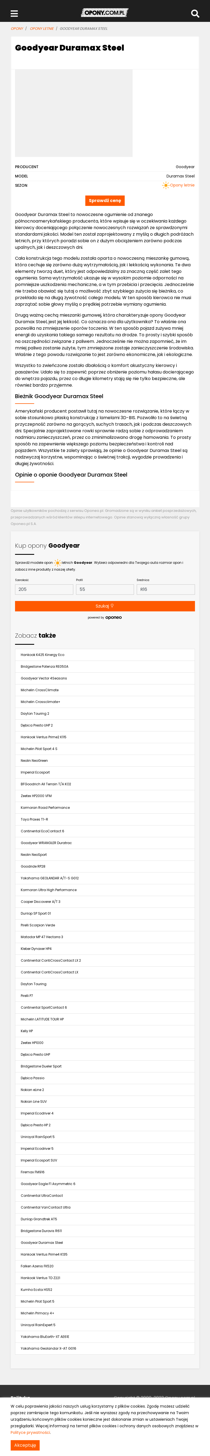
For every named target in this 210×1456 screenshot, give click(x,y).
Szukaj (105, 606)
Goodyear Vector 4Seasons (44, 678)
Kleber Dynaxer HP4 (36, 948)
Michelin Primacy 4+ (37, 1313)
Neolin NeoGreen (34, 760)
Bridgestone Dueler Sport (41, 1066)
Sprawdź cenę (105, 200)
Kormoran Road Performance (45, 807)
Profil (79, 580)
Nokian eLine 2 (32, 1089)
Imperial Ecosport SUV (39, 1160)
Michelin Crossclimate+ (40, 701)
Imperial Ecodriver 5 (37, 1148)
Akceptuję (25, 1445)
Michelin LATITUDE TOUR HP (42, 1019)
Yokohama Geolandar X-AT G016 (48, 1348)
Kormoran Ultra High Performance (49, 890)
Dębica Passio (32, 1078)
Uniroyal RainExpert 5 (38, 1325)
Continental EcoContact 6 (42, 831)
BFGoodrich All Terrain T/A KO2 (46, 784)
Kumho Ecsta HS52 (36, 1289)
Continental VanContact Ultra (46, 1207)
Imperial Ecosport (35, 772)
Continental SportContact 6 (44, 1007)
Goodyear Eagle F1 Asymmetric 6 (48, 1183)
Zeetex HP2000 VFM (36, 795)
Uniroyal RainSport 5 (38, 1136)
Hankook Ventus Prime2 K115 (43, 737)
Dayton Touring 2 (35, 713)
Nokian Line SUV (34, 1101)
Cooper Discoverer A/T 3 (40, 901)
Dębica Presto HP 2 (36, 1125)
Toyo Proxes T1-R (34, 819)
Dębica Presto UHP (35, 1054)
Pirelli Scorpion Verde (38, 925)
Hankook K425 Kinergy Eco (42, 654)
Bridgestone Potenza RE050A (44, 666)
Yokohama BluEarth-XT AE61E (45, 1336)
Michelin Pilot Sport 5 (37, 1301)
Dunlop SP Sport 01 (36, 913)
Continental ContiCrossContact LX (49, 972)
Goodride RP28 (33, 866)
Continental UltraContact (42, 1195)
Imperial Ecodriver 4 (37, 1113)
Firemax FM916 (33, 1172)
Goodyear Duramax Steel (42, 1242)
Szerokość (22, 580)
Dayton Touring (33, 984)
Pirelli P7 (27, 995)
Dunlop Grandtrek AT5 (39, 1219)
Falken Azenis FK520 (37, 1266)
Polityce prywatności (30, 1432)
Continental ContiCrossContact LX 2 (51, 960)
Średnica (143, 580)
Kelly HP (27, 1031)
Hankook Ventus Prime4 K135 (44, 1254)
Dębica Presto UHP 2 (37, 725)
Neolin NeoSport (34, 854)
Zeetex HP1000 (32, 1042)
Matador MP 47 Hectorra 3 (42, 937)
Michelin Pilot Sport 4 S (39, 748)
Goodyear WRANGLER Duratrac (46, 843)
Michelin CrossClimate (40, 690)
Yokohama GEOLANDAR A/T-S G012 (50, 878)
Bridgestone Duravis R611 (41, 1231)
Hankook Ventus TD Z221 (40, 1278)
